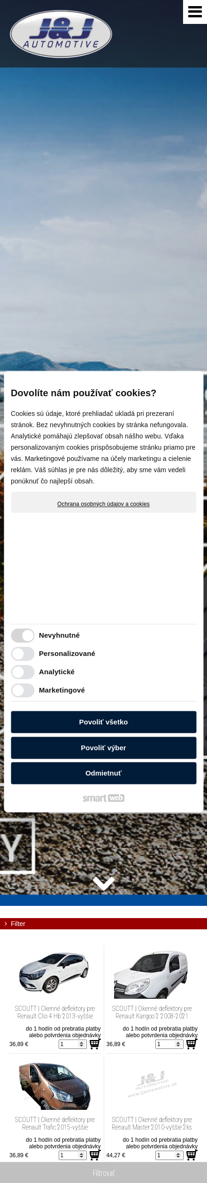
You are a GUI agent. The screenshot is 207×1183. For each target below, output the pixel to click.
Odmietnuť (103, 773)
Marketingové (62, 690)
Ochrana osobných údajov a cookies (103, 504)
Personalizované (67, 653)
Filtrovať (104, 1172)
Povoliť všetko (103, 722)
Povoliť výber (103, 748)
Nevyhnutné (59, 635)
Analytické (57, 672)
